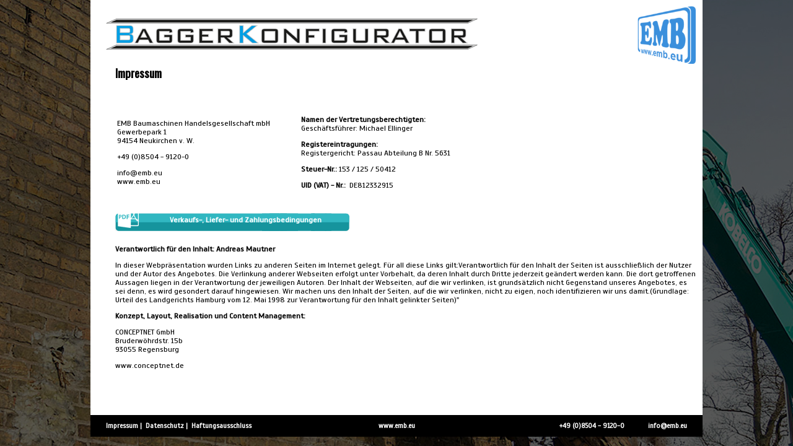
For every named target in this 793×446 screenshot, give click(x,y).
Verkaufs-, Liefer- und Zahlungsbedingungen (246, 220)
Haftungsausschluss (221, 425)
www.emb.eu (139, 181)
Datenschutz (165, 425)
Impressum (122, 425)
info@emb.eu (139, 172)
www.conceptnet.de (149, 365)
